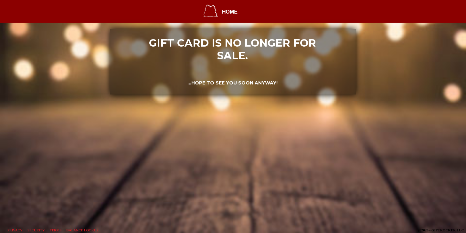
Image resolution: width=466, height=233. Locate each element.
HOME (230, 12)
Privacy (15, 230)
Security (36, 230)
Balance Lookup (82, 230)
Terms (56, 230)
